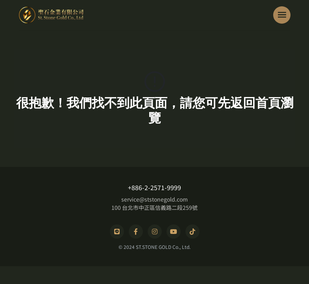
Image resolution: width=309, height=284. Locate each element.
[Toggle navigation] (281, 15)
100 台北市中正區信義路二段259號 (154, 207)
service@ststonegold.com (154, 199)
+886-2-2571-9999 (154, 187)
